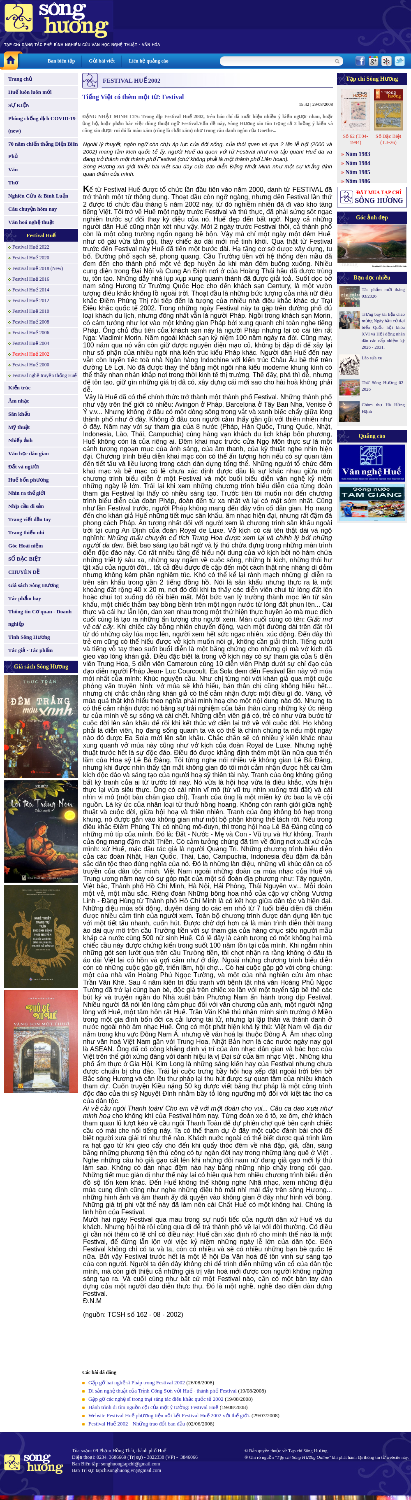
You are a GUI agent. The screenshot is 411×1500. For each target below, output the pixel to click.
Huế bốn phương (28, 480)
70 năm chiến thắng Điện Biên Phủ (43, 150)
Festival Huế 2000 (30, 365)
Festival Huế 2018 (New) (37, 268)
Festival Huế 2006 (30, 332)
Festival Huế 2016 (30, 279)
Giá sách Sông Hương (33, 585)
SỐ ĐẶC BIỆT (24, 559)
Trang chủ (20, 79)
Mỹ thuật (19, 427)
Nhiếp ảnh (20, 440)
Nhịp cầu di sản (26, 506)
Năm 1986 (358, 181)
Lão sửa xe (372, 357)
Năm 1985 (358, 172)
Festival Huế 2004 (30, 343)
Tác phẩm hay (24, 598)
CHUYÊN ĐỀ (23, 572)
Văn (13, 169)
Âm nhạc (18, 401)
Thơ (13, 182)
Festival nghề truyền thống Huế (44, 375)
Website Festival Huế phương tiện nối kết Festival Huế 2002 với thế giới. (169, 1415)
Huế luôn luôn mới (30, 92)
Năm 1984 (358, 163)
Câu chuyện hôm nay (32, 209)
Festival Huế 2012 (30, 300)
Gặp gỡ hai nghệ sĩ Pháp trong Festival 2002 (136, 1382)
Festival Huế (41, 235)
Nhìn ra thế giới (26, 493)
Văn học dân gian (28, 453)
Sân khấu (19, 414)
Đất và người (23, 467)
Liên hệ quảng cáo (148, 61)
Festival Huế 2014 (30, 290)
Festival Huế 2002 (30, 354)
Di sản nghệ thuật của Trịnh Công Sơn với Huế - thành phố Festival (162, 1391)
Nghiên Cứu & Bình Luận (38, 196)
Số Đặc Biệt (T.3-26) (388, 139)
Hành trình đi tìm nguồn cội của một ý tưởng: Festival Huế (153, 1407)
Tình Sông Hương (29, 637)
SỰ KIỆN (19, 105)
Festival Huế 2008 (30, 322)
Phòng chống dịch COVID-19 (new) (42, 124)
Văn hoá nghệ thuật (31, 222)
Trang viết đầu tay (29, 519)
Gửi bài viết (102, 61)
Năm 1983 (358, 154)
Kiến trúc (19, 387)
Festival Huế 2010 (30, 311)
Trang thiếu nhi (26, 532)
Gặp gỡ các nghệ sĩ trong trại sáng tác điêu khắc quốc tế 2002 (156, 1399)
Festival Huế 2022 (30, 247)
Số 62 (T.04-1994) (355, 139)
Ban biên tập (61, 61)
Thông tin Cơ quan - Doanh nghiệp (40, 617)
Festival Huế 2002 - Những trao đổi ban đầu (136, 1424)
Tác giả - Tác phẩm (30, 650)
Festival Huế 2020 (30, 258)
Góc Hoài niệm (25, 546)
